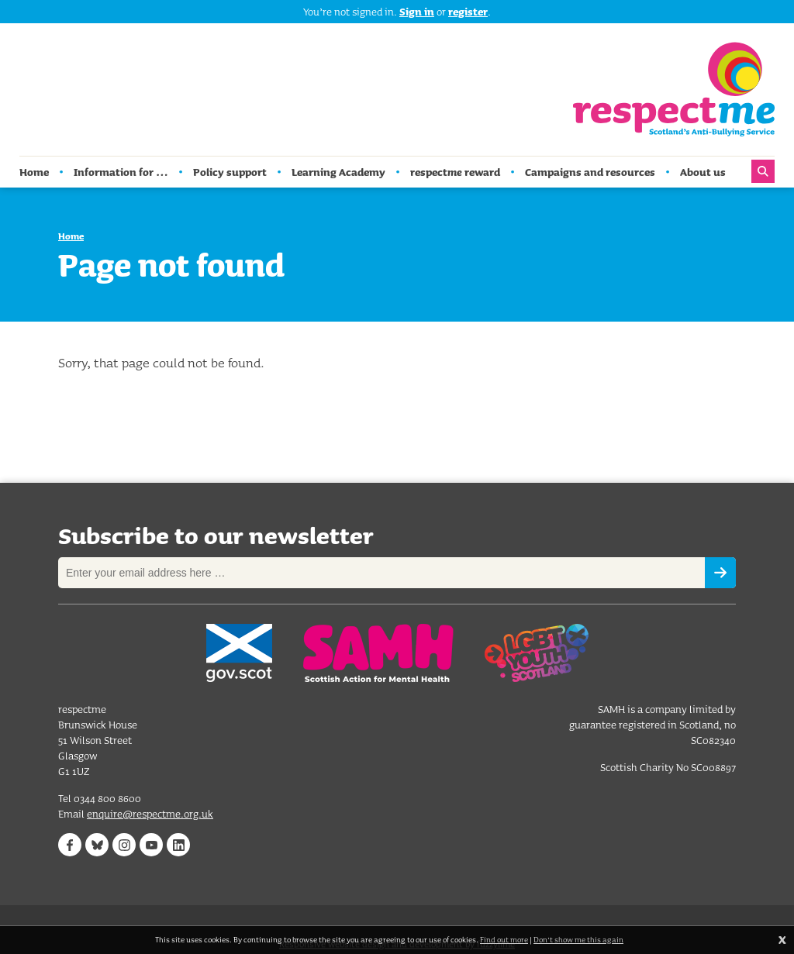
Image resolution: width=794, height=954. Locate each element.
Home (71, 236)
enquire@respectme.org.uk (150, 815)
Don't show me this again (578, 939)
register (468, 11)
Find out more (504, 939)
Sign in (416, 11)
